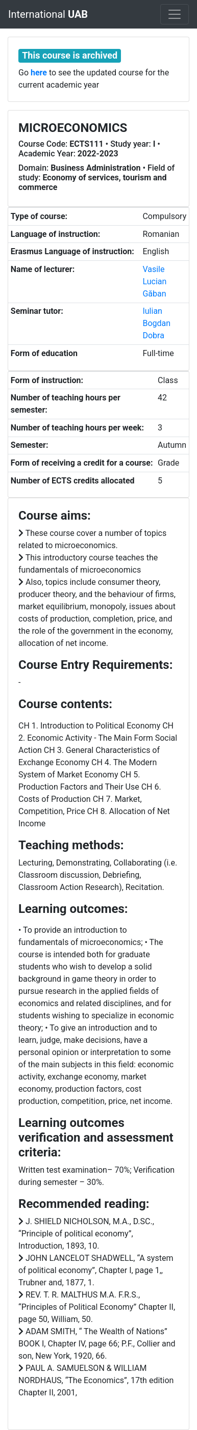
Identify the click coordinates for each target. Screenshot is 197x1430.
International (48, 14)
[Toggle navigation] (174, 14)
